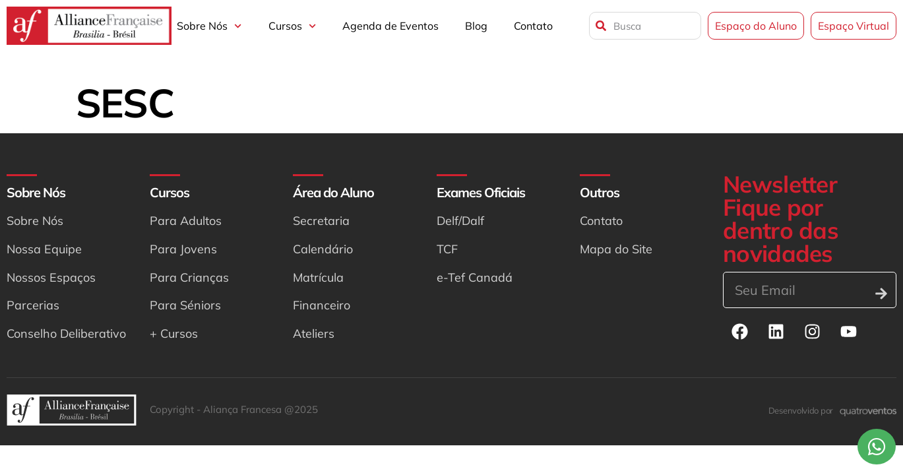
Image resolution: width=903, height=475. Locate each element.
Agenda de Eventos (390, 25)
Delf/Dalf (460, 220)
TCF (447, 249)
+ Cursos (174, 333)
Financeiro (321, 305)
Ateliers (313, 333)
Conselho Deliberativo (66, 333)
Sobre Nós (209, 26)
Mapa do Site (616, 249)
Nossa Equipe (44, 249)
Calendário (323, 249)
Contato (533, 25)
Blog (476, 25)
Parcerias (33, 305)
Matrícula (318, 277)
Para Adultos (186, 220)
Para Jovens (183, 249)
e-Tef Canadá (475, 277)
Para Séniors (185, 305)
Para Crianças (189, 277)
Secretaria (321, 220)
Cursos (292, 26)
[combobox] (645, 26)
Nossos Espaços (51, 277)
